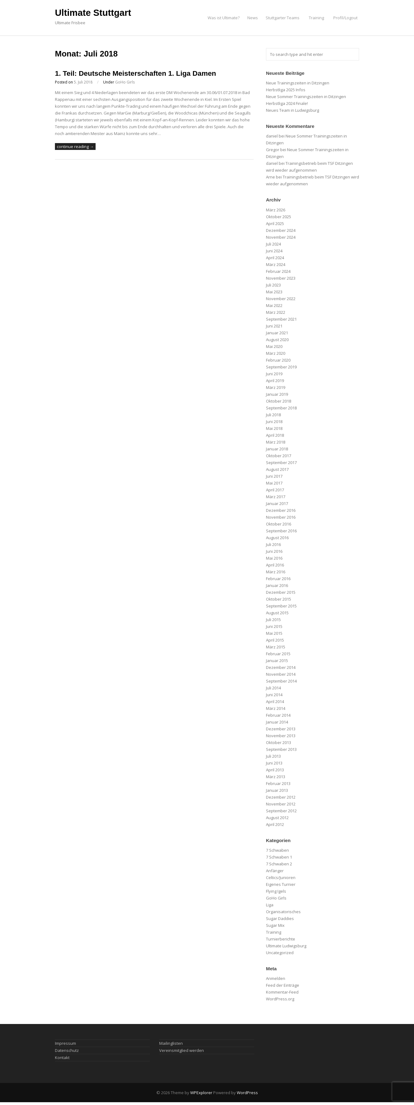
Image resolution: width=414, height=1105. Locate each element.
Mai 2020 (274, 346)
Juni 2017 (274, 476)
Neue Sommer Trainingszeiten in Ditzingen (306, 96)
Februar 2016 (278, 578)
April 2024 (275, 257)
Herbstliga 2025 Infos (285, 89)
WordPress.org (280, 999)
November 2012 (280, 804)
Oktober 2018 (278, 401)
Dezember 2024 (280, 230)
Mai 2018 (274, 428)
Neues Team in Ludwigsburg (292, 110)
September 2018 (281, 408)
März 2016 (275, 572)
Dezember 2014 (280, 667)
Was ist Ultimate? (224, 17)
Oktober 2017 (278, 455)
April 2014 (275, 701)
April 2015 (275, 640)
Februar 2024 (278, 271)
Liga (269, 905)
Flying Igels (276, 891)
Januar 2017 (277, 503)
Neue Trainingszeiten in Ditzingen (297, 83)
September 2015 (281, 606)
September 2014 (281, 681)
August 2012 (277, 817)
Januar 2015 (277, 660)
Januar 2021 (277, 333)
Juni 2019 (274, 374)
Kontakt (62, 1057)
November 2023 (280, 278)
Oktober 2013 (278, 742)
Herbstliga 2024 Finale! (287, 103)
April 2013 (275, 770)
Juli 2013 (273, 756)
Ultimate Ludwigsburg (286, 946)
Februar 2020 (278, 360)
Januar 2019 (277, 394)
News (252, 17)
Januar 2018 (277, 449)
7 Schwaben (277, 850)
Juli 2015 (273, 619)
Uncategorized (280, 952)
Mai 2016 (274, 558)
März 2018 (275, 442)
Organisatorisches (283, 911)
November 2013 (280, 735)
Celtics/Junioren (280, 877)
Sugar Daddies (280, 918)
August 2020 (277, 339)
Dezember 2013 (280, 729)
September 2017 (281, 462)
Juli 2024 (273, 244)
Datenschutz (67, 1050)
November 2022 (280, 298)
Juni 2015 (274, 626)
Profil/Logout (345, 17)
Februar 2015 (278, 653)
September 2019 (281, 367)
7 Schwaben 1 (279, 857)
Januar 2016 (277, 585)
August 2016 (277, 537)
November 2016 (280, 517)
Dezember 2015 (280, 592)
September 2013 (281, 749)
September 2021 (281, 319)
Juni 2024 (274, 251)
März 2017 (275, 496)
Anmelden (275, 978)
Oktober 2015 (278, 599)
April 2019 (275, 380)
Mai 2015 (274, 633)
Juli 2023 (273, 285)
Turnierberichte (280, 939)
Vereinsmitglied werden (181, 1050)
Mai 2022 (274, 305)
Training (316, 17)
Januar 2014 (277, 722)
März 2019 (275, 387)
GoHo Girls (125, 82)
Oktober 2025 (278, 216)
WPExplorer (201, 1092)
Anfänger (275, 870)
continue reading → (75, 146)
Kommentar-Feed (282, 992)
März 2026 (275, 210)
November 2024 (280, 237)
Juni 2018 (274, 421)
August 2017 (277, 469)
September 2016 (281, 531)
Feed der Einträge (282, 985)
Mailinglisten (171, 1043)
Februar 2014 (278, 715)
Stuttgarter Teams (282, 17)
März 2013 (275, 776)
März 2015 (275, 647)
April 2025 (275, 223)
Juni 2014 (274, 694)
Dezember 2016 (280, 510)
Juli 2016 (273, 544)
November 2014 (280, 674)
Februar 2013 (278, 783)
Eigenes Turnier (280, 884)
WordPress (247, 1092)
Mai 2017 (274, 483)
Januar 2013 (277, 790)
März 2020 (275, 353)
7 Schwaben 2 (279, 864)
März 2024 (275, 264)
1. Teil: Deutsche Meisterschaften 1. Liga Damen (135, 73)
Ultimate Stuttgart (93, 12)
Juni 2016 (274, 551)
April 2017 (275, 490)
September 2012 (281, 811)
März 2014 (275, 708)
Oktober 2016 (278, 524)
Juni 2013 (274, 763)
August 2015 (277, 613)
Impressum (65, 1043)
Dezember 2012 (280, 797)
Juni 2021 (274, 326)
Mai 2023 (274, 292)
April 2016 (275, 565)
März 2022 (275, 312)
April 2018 (275, 435)
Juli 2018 (273, 414)
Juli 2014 (273, 688)
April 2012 (275, 824)
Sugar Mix (275, 925)
